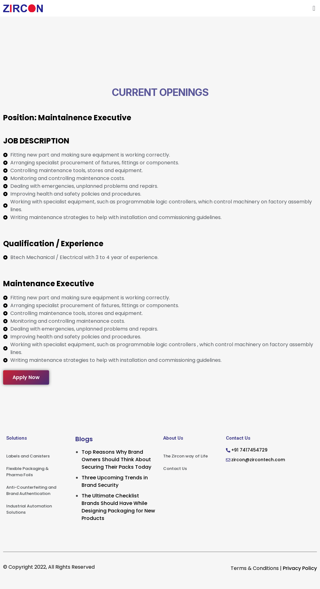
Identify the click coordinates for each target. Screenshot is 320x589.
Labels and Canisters (28, 456)
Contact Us (175, 469)
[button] (314, 8)
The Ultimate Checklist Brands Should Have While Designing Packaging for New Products (118, 507)
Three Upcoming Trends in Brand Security (115, 481)
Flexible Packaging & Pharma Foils (27, 472)
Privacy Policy (300, 568)
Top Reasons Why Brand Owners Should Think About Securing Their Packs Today (116, 459)
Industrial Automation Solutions (29, 509)
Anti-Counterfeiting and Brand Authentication (31, 490)
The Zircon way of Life (185, 456)
